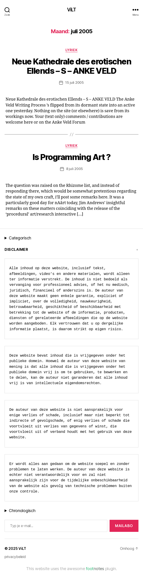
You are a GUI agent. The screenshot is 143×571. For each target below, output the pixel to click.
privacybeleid (15, 556)
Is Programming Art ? (71, 157)
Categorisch (20, 238)
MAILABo (124, 525)
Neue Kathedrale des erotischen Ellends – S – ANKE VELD (71, 66)
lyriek (71, 50)
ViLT (71, 9)
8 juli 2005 (74, 169)
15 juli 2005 (74, 82)
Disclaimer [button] (16, 249)
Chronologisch (22, 510)
